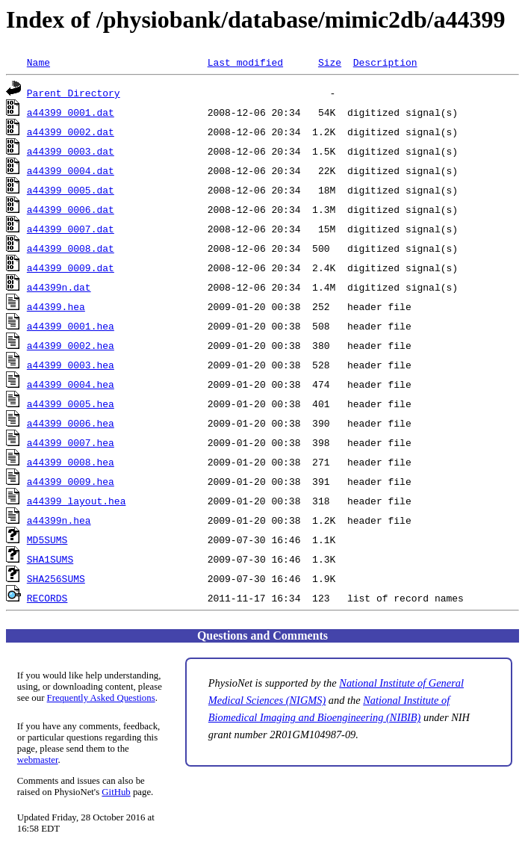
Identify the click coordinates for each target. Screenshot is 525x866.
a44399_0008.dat (70, 248)
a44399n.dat (59, 287)
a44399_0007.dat (70, 228)
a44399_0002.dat (70, 131)
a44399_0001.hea (70, 326)
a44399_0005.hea (70, 403)
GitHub (116, 792)
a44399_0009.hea (70, 481)
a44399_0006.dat (70, 209)
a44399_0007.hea (70, 442)
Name (38, 62)
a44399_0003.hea (70, 364)
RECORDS (47, 597)
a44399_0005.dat (70, 190)
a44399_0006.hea (70, 423)
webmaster (37, 760)
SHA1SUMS (50, 559)
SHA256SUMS (56, 578)
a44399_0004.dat (70, 170)
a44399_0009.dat (70, 267)
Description (385, 62)
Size (329, 62)
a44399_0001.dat (70, 112)
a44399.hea (56, 306)
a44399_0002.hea (70, 345)
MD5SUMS (47, 539)
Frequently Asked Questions (101, 698)
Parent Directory (73, 92)
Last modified (245, 62)
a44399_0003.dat (70, 151)
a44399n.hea (59, 520)
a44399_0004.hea (70, 384)
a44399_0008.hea (70, 461)
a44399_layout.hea (76, 500)
